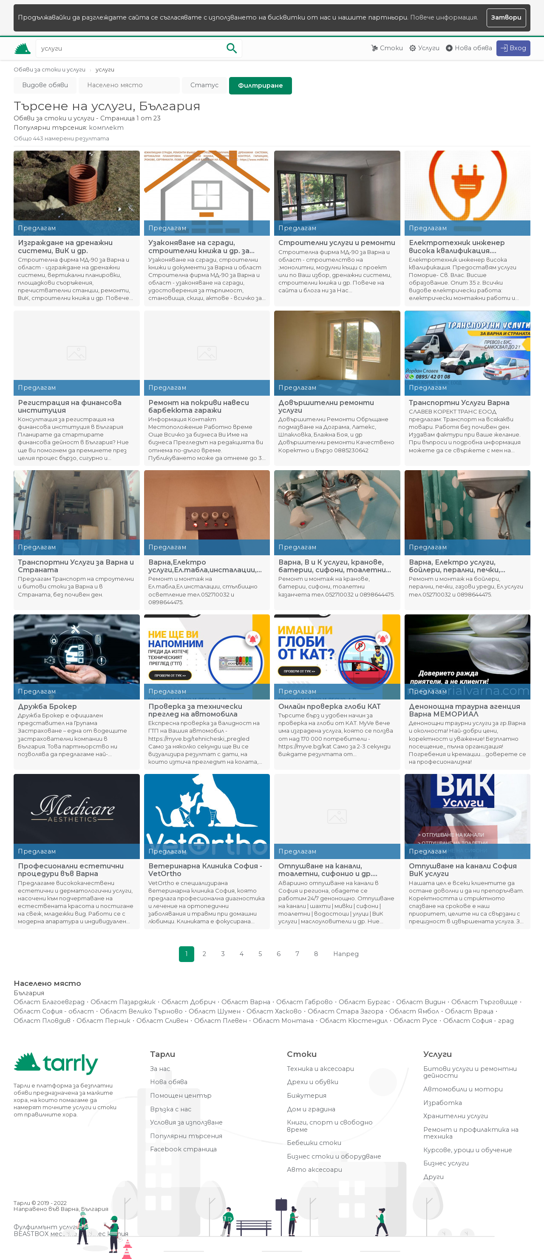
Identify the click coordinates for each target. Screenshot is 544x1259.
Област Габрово (304, 1002)
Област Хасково (274, 1011)
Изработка (442, 1103)
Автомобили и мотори (463, 1089)
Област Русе (415, 1021)
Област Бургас (364, 1002)
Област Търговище (484, 1002)
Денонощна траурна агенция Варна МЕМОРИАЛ (464, 710)
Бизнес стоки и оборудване (334, 1156)
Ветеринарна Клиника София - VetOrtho (205, 870)
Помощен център (181, 1095)
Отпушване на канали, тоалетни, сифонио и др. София (325, 870)
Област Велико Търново (141, 1011)
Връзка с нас (170, 1109)
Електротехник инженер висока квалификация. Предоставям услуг (457, 246)
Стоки (391, 48)
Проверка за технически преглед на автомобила (195, 710)
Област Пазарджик (123, 1002)
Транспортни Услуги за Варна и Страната (76, 566)
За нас (160, 1069)
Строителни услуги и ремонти (336, 243)
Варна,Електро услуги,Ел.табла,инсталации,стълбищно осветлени (204, 566)
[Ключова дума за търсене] (139, 48)
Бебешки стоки (314, 1143)
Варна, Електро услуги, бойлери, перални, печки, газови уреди (454, 566)
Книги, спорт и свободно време (330, 1126)
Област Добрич (188, 1002)
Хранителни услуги (455, 1116)
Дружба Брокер (47, 707)
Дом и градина (311, 1109)
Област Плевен (220, 1021)
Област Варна (245, 1002)
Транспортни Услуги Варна (459, 403)
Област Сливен (162, 1021)
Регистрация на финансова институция (70, 406)
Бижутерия (306, 1095)
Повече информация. (444, 17)
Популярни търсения (186, 1136)
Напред (346, 954)
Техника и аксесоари (320, 1069)
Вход (518, 48)
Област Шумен (215, 1011)
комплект (106, 127)
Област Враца (469, 1011)
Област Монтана (283, 1021)
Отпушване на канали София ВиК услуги (463, 870)
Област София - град (478, 1021)
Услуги (428, 48)
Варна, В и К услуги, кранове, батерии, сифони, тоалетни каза (332, 566)
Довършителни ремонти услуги (326, 406)
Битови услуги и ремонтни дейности (470, 1072)
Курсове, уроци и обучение (467, 1150)
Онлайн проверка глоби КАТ (329, 707)
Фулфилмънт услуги (47, 1227)
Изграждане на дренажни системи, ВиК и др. (65, 246)
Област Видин (420, 1002)
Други (433, 1177)
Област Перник (103, 1021)
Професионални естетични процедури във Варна (71, 870)
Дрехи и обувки (312, 1082)
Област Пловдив (42, 1021)
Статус (204, 85)
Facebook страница (183, 1149)
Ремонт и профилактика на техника (470, 1133)
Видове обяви (45, 85)
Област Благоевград (49, 1002)
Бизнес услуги (446, 1163)
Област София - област (54, 1011)
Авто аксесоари (314, 1169)
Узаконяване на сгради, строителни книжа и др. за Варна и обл (198, 246)
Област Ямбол (414, 1011)
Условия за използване (186, 1122)
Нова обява (473, 48)
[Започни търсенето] (231, 48)
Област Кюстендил (354, 1021)
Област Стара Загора (345, 1011)
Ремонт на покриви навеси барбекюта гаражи (198, 406)
